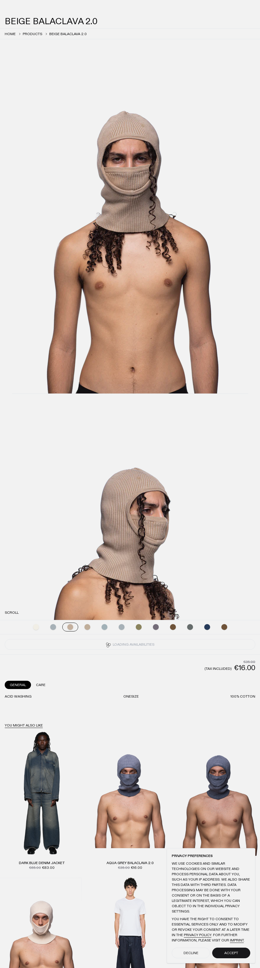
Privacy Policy (197, 935)
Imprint (237, 940)
